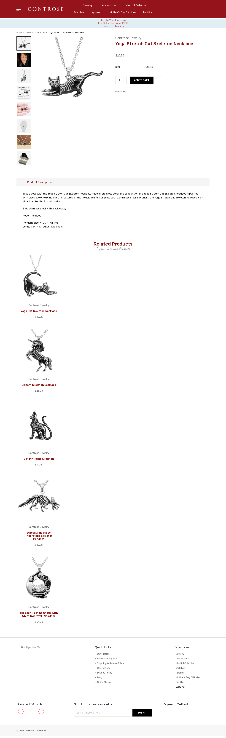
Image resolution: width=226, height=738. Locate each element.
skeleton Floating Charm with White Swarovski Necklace (39, 616)
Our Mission (103, 655)
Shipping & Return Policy (110, 665)
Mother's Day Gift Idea (123, 12)
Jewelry (89, 5)
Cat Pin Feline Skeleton (39, 460)
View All (180, 688)
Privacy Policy (104, 674)
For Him (147, 12)
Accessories (110, 5)
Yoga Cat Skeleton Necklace (39, 312)
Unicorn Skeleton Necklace (39, 386)
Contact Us (103, 669)
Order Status (104, 684)
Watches (79, 12)
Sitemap (41, 732)
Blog (99, 679)
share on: (120, 91)
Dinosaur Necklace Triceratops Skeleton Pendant (39, 537)
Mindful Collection (138, 5)
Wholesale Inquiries (107, 660)
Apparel (97, 12)
